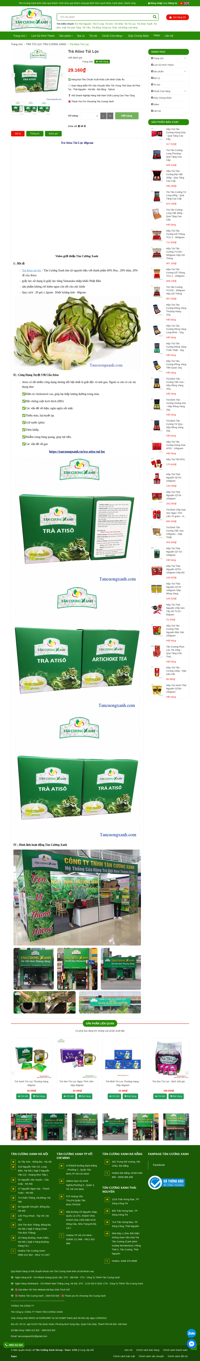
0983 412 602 (16, 1345)
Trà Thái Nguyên (83, 24)
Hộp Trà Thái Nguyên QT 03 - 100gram (174, 551)
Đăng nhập (155, 3)
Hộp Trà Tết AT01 (175, 459)
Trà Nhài (118, 24)
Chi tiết (23, 1096)
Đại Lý (81, 35)
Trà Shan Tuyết (144, 24)
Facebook (159, 1164)
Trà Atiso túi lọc (31, 270)
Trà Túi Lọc (130, 24)
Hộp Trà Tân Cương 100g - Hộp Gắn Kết (176, 670)
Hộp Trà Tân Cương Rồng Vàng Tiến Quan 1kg (176, 364)
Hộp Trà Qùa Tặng (71, 27)
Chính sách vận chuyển (151, 1356)
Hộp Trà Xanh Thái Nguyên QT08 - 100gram (176, 688)
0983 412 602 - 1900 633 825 (40, 1330)
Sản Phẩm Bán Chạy (165, 122)
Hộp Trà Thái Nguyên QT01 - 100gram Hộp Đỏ (175, 569)
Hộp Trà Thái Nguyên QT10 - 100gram (174, 477)
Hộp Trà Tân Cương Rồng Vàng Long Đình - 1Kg (176, 329)
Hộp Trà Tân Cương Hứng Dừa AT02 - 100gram (176, 445)
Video (156, 35)
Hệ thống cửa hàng (128, 27)
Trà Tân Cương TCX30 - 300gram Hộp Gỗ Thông (175, 290)
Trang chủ (20, 35)
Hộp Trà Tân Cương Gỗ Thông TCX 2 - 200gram (175, 272)
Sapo (14, 1356)
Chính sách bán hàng (147, 1350)
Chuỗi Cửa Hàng (112, 35)
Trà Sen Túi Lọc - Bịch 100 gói (168, 1081)
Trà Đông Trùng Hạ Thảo (104, 27)
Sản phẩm (66, 35)
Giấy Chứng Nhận (138, 35)
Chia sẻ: (73, 126)
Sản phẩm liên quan (100, 1023)
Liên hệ (169, 35)
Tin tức (93, 35)
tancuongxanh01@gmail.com (32, 1336)
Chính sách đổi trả (178, 1356)
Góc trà (128, 1350)
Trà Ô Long (98, 24)
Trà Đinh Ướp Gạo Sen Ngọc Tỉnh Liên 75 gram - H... (176, 513)
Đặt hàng (39, 1096)
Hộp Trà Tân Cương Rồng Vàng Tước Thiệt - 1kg (176, 346)
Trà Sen (109, 24)
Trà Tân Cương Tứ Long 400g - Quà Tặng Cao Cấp (176, 195)
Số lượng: (73, 115)
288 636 (74, 1277)
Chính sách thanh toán (175, 1350)
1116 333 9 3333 (93, 1283)
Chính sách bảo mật (124, 1356)
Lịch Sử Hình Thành (43, 35)
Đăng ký (172, 3)
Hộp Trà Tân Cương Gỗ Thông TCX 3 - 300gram (175, 234)
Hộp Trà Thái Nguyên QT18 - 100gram (174, 495)
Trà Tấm (86, 27)
